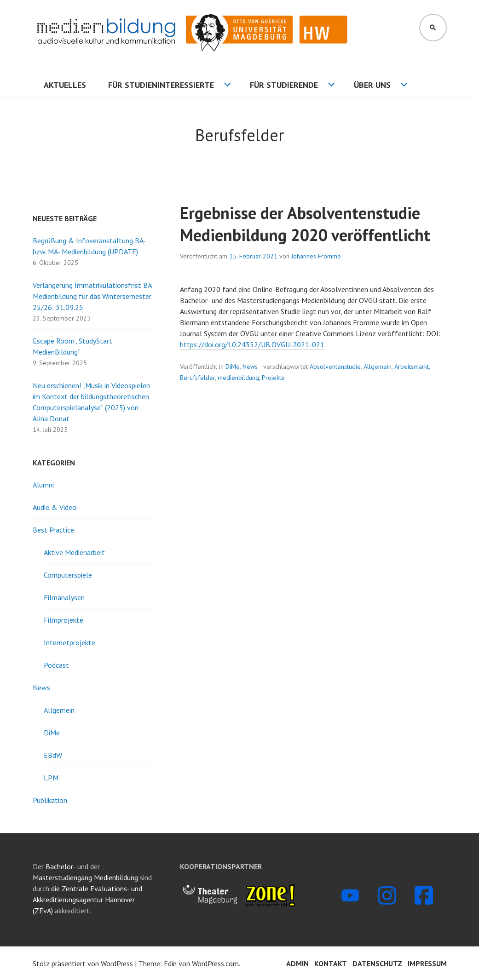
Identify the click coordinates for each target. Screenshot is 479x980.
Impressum (427, 963)
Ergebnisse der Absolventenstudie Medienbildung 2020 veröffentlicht (305, 224)
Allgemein (378, 366)
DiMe (232, 366)
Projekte (273, 377)
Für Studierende (284, 85)
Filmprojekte (63, 620)
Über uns (372, 85)
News (250, 366)
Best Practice (53, 529)
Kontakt (330, 963)
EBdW (53, 755)
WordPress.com (215, 963)
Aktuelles (65, 85)
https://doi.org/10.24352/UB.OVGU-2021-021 (252, 344)
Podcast (56, 665)
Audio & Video (54, 507)
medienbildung (238, 377)
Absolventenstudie (335, 366)
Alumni (43, 484)
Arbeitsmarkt (411, 366)
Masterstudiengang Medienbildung (86, 877)
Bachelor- (60, 866)
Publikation (50, 800)
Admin (297, 963)
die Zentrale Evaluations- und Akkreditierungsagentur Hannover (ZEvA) (87, 899)
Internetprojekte (69, 642)
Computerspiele (68, 574)
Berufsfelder (197, 377)
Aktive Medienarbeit (74, 552)
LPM (51, 777)
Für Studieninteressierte (161, 85)
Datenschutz (377, 963)
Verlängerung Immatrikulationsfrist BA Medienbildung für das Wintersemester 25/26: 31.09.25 (92, 296)
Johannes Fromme (316, 256)
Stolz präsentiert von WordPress (83, 963)
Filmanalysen (64, 597)
